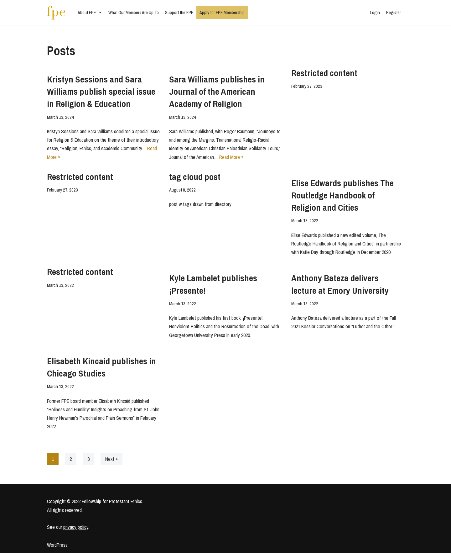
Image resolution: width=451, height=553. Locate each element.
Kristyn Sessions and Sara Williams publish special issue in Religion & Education (101, 91)
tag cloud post (194, 177)
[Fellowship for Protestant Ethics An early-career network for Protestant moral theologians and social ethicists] (56, 13)
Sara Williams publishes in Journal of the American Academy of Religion (217, 91)
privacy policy (75, 527)
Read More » (231, 157)
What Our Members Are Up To (133, 12)
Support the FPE (179, 12)
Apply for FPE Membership (222, 12)
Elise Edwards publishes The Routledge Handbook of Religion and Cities (342, 195)
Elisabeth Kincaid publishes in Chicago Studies (101, 367)
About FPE (90, 12)
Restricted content (324, 73)
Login (375, 12)
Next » (111, 459)
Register (393, 12)
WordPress (57, 544)
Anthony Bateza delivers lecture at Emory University (340, 284)
